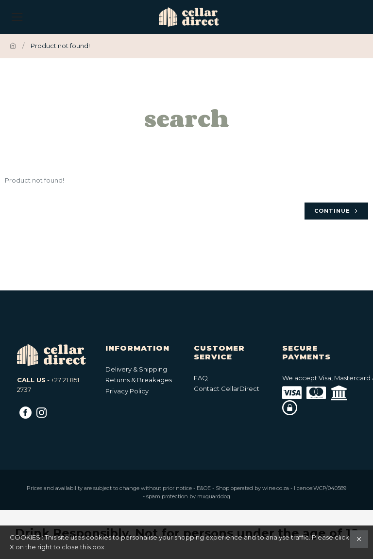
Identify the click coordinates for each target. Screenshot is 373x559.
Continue (332, 210)
